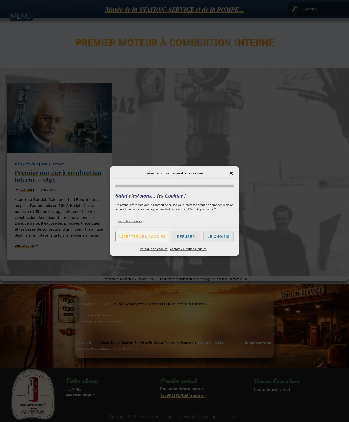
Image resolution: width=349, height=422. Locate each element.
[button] (231, 173)
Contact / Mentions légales (188, 249)
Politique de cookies (153, 249)
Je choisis (219, 236)
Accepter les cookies (142, 236)
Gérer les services (130, 221)
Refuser (186, 236)
